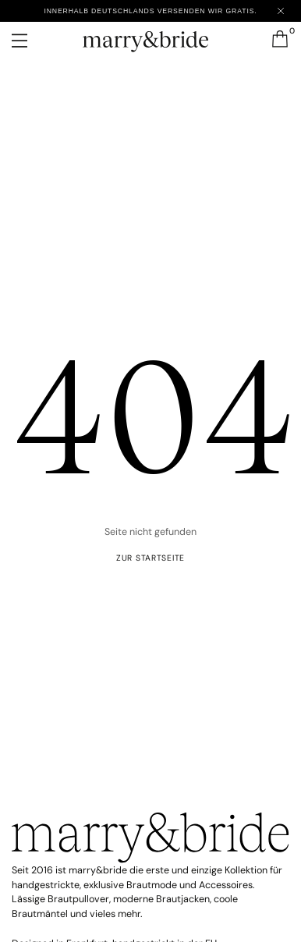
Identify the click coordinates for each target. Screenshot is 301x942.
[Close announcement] (280, 10)
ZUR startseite (150, 558)
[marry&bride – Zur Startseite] (150, 37)
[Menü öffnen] (30, 40)
